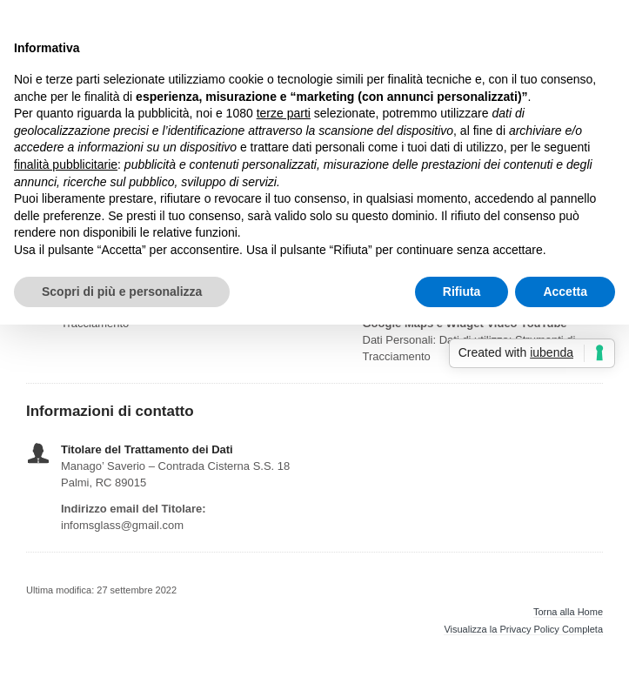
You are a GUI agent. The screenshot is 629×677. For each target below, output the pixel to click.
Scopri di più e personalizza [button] (122, 291)
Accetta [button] (565, 291)
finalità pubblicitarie (65, 164)
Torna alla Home (568, 612)
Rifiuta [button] (462, 291)
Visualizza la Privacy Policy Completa (523, 629)
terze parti (284, 113)
